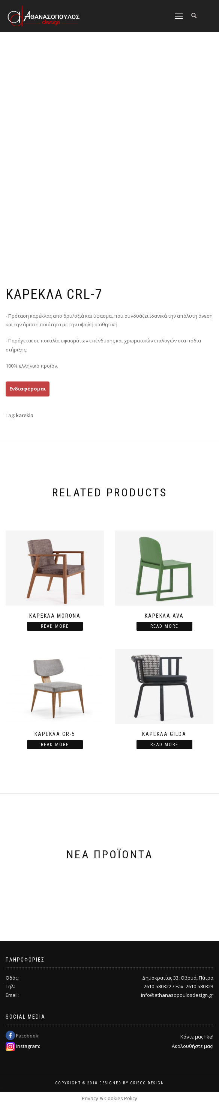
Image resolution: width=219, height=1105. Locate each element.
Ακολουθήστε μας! (192, 1046)
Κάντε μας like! (196, 1036)
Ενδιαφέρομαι (27, 388)
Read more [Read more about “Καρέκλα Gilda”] (164, 744)
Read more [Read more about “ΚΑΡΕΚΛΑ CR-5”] (55, 744)
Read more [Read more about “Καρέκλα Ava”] (164, 626)
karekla (24, 415)
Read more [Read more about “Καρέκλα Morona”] (55, 626)
